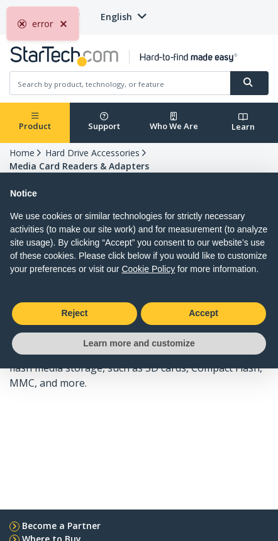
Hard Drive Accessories (92, 153)
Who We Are (174, 122)
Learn (243, 122)
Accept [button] (203, 313)
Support (104, 122)
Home (22, 153)
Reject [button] (74, 313)
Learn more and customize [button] (138, 343)
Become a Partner (61, 526)
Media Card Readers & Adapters (79, 166)
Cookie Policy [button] (148, 269)
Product (35, 122)
